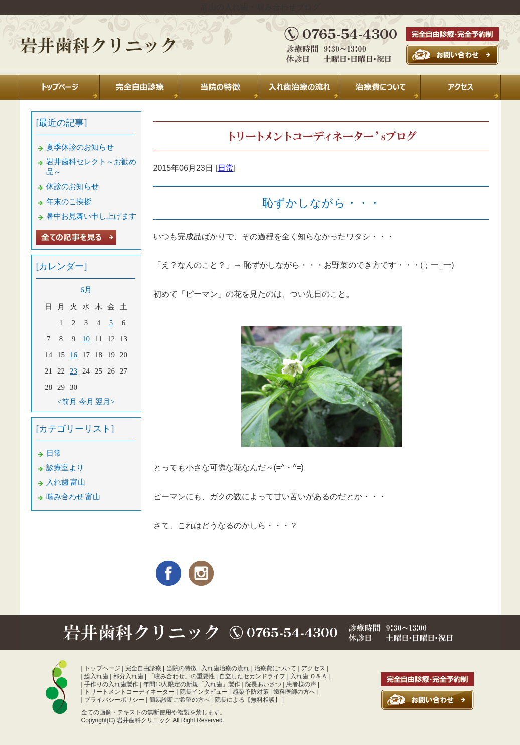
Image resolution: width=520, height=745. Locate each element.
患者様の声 (301, 684)
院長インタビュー (204, 691)
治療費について (275, 668)
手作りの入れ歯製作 (111, 684)
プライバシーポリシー (114, 699)
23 (73, 371)
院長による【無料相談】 (248, 699)
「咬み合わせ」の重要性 (181, 676)
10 (86, 339)
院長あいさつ (263, 684)
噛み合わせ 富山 (73, 497)
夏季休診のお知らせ (80, 147)
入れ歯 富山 (66, 482)
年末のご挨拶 (68, 202)
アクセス (313, 668)
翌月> (104, 402)
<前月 (66, 402)
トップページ (102, 668)
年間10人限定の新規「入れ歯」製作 (191, 684)
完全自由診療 (143, 668)
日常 (226, 168)
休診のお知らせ (72, 186)
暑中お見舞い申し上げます (91, 216)
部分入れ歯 (128, 676)
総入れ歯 (96, 676)
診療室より (65, 468)
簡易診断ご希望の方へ (179, 699)
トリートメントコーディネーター (129, 691)
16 (73, 355)
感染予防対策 (251, 691)
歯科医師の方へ (294, 691)
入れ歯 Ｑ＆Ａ (308, 676)
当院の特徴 (181, 668)
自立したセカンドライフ (252, 676)
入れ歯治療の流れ (225, 668)
